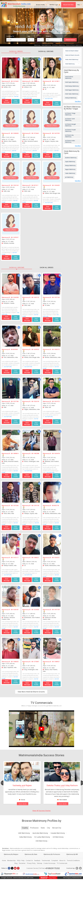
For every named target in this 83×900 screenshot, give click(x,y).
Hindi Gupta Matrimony (71, 82)
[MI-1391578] (31, 492)
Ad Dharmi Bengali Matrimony (70, 125)
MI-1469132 (35, 297)
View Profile (16, 101)
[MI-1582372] (52, 336)
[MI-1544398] (10, 284)
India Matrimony (25, 837)
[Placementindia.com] (9, 874)
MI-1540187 (15, 609)
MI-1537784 (15, 401)
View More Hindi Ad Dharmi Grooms (31, 692)
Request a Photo (11, 126)
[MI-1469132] (31, 284)
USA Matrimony (41, 841)
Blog (15, 863)
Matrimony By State (31, 855)
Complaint (54, 860)
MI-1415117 (15, 557)
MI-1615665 (15, 81)
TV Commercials (62, 863)
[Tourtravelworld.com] (52, 874)
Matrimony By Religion (11, 855)
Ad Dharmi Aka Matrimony (69, 136)
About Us (62, 860)
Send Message (6, 101)
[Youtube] (15, 868)
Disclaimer (22, 863)
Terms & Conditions (73, 860)
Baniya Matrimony (70, 165)
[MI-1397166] (52, 284)
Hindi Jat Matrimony (70, 98)
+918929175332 (52, 868)
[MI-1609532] (31, 336)
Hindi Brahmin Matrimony (69, 77)
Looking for (10, 36)
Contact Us (29, 860)
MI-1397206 (15, 505)
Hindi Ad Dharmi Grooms (72, 55)
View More (78, 101)
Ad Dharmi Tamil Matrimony (70, 119)
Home (4, 860)
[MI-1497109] (52, 596)
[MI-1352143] (11, 172)
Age (29, 36)
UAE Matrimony (24, 833)
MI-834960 (14, 349)
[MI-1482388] (31, 440)
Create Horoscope (49, 863)
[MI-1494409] (52, 172)
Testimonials (46, 860)
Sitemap (39, 863)
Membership (11, 860)
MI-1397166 (56, 297)
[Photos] (18, 535)
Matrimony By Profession (52, 855)
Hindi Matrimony (70, 64)
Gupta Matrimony (70, 161)
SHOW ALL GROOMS (45, 51)
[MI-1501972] (52, 388)
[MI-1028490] (11, 120)
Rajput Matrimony (70, 169)
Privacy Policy (31, 863)
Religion (48, 36)
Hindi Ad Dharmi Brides (71, 51)
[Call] (18, 59)
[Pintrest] (18, 868)
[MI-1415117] (10, 544)
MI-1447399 (56, 133)
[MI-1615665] (10, 67)
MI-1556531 (56, 557)
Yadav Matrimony (70, 173)
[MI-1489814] (10, 440)
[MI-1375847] (31, 648)
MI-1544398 (15, 297)
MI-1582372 (56, 349)
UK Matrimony (58, 837)
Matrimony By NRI (72, 855)
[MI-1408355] (10, 648)
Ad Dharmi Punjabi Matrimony (70, 130)
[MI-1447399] (52, 120)
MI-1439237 (15, 237)
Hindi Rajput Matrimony (71, 90)
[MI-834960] (10, 336)
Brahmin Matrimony (70, 157)
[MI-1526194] (31, 388)
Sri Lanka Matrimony (42, 837)
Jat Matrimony (69, 177)
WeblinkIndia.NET (77, 877)
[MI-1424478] (52, 440)
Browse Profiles (41, 4)
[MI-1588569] (31, 67)
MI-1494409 (56, 185)
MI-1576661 (35, 133)
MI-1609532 (35, 349)
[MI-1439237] (11, 224)
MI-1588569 (35, 81)
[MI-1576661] (31, 120)
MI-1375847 (35, 661)
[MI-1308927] (52, 648)
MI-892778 (55, 505)
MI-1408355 (15, 661)
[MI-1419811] (52, 67)
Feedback (37, 860)
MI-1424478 (56, 453)
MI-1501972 (56, 401)
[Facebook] (9, 868)
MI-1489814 (15, 453)
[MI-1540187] (10, 596)
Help (79, 4)
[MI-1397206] (10, 492)
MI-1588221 (35, 557)
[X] (12, 868)
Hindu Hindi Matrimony (71, 59)
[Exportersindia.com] (73, 874)
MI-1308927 (56, 661)
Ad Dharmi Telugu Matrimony (70, 114)
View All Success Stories (41, 811)
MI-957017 (35, 185)
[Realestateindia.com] (31, 874)
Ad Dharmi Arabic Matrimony (70, 141)
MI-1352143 (15, 185)
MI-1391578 (35, 505)
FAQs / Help (20, 860)
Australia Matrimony (40, 833)
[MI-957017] (31, 172)
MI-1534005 (35, 609)
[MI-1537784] (10, 388)
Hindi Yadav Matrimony (71, 94)
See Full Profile (28, 98)
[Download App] (77, 868)
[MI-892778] (52, 492)
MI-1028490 (15, 133)
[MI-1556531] (52, 544)
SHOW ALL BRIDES (16, 51)
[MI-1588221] (31, 544)
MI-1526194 (35, 401)
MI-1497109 (56, 609)
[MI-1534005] (31, 596)
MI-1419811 (56, 81)
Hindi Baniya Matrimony (72, 86)
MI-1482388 (35, 453)
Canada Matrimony (58, 833)
